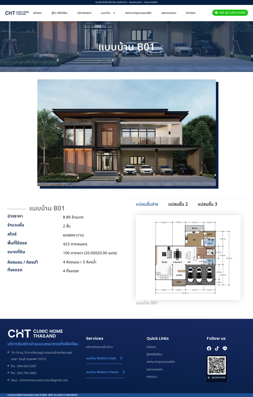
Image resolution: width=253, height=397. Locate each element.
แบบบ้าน (108, 13)
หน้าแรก (37, 13)
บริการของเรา (84, 13)
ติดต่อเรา (190, 13)
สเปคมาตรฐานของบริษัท (138, 13)
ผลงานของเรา (168, 13)
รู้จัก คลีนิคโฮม (59, 13)
